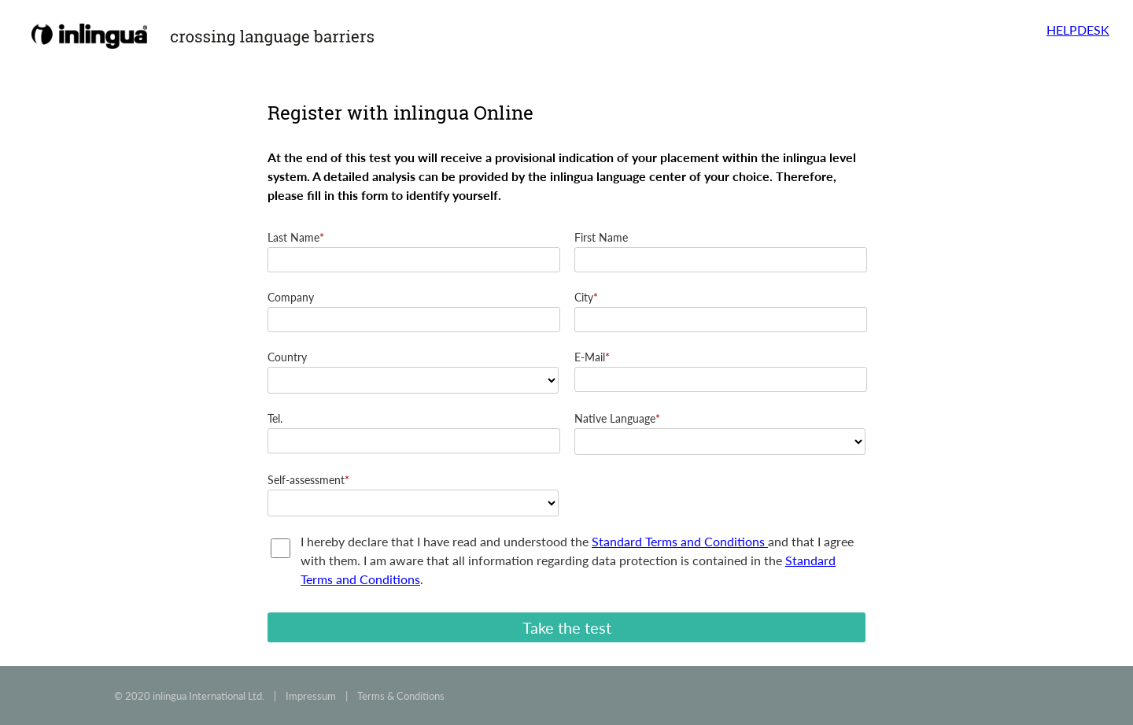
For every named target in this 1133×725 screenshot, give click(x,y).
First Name (601, 237)
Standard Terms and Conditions (680, 541)
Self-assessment (306, 479)
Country (287, 357)
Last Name (293, 237)
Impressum (311, 696)
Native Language (614, 418)
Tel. (275, 418)
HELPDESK (1077, 29)
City (583, 297)
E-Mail (589, 357)
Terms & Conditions (401, 696)
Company (291, 297)
